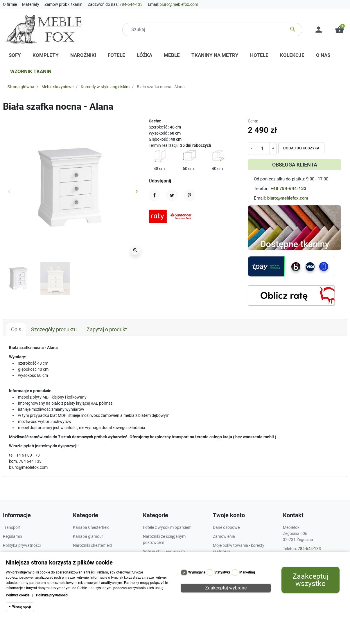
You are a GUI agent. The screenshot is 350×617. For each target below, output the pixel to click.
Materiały (30, 4)
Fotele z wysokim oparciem (167, 527)
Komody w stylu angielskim (105, 86)
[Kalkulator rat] (291, 295)
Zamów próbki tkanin (63, 4)
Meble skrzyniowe (57, 86)
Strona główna (21, 86)
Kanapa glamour (88, 536)
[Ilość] (262, 148)
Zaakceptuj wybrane (226, 588)
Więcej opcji (21, 607)
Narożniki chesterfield (92, 545)
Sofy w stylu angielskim (164, 551)
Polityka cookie (17, 595)
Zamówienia (224, 536)
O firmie (10, 4)
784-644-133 (131, 4)
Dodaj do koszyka (301, 148)
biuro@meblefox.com (178, 4)
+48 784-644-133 (288, 188)
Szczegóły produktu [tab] (54, 329)
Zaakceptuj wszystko (310, 580)
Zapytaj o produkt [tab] (107, 329)
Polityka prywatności (52, 595)
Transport (12, 527)
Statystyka (222, 572)
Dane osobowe (226, 527)
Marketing (247, 572)
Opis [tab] (16, 329)
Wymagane (196, 572)
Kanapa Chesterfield (91, 527)
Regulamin (12, 536)
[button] (339, 29)
